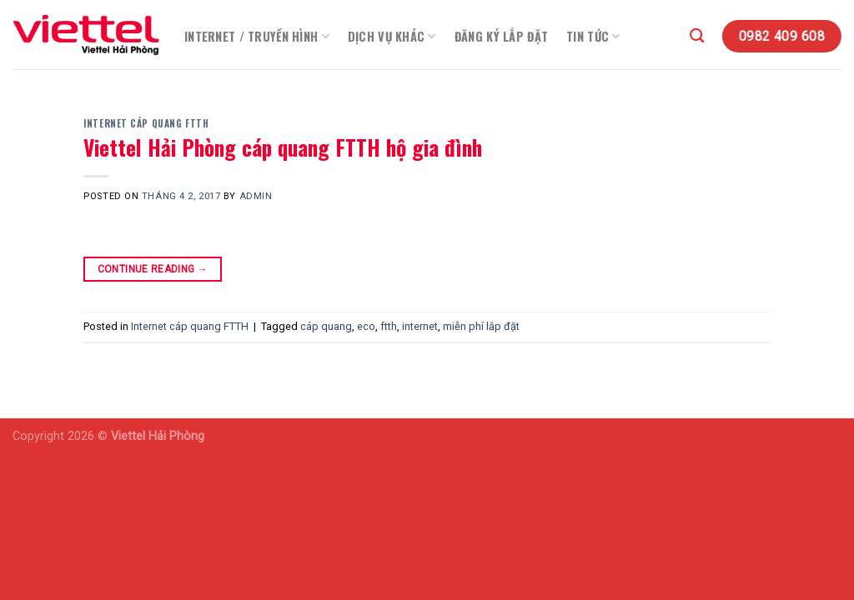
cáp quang (326, 326)
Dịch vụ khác (392, 36)
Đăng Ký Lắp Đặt (501, 36)
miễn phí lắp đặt (481, 326)
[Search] (697, 36)
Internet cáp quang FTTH (145, 123)
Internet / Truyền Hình (256, 36)
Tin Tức (593, 36)
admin (256, 196)
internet (420, 326)
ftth (388, 326)
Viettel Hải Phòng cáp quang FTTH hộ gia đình (282, 146)
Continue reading (153, 270)
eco (366, 326)
